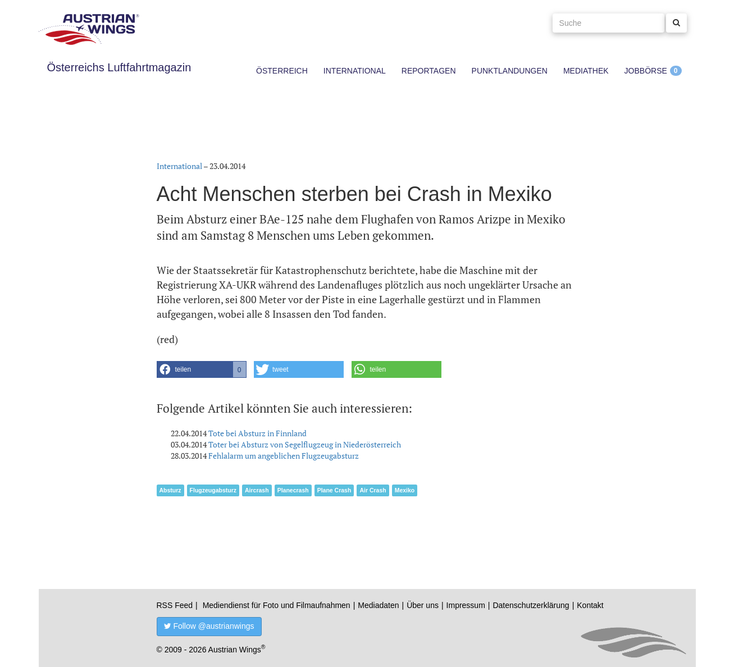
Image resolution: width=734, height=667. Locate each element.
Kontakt (590, 605)
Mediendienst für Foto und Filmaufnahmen (276, 605)
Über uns (423, 605)
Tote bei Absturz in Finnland (257, 433)
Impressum (465, 605)
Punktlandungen (510, 70)
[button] (202, 369)
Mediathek (586, 70)
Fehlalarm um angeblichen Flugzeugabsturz (283, 455)
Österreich (282, 70)
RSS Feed (175, 605)
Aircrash (257, 490)
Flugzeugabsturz (213, 490)
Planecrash (293, 490)
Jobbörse (645, 70)
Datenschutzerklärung (531, 605)
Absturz (170, 490)
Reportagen (429, 70)
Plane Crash (334, 490)
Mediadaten (378, 605)
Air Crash (372, 490)
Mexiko (405, 490)
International (354, 70)
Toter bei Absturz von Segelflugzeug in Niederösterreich (304, 444)
